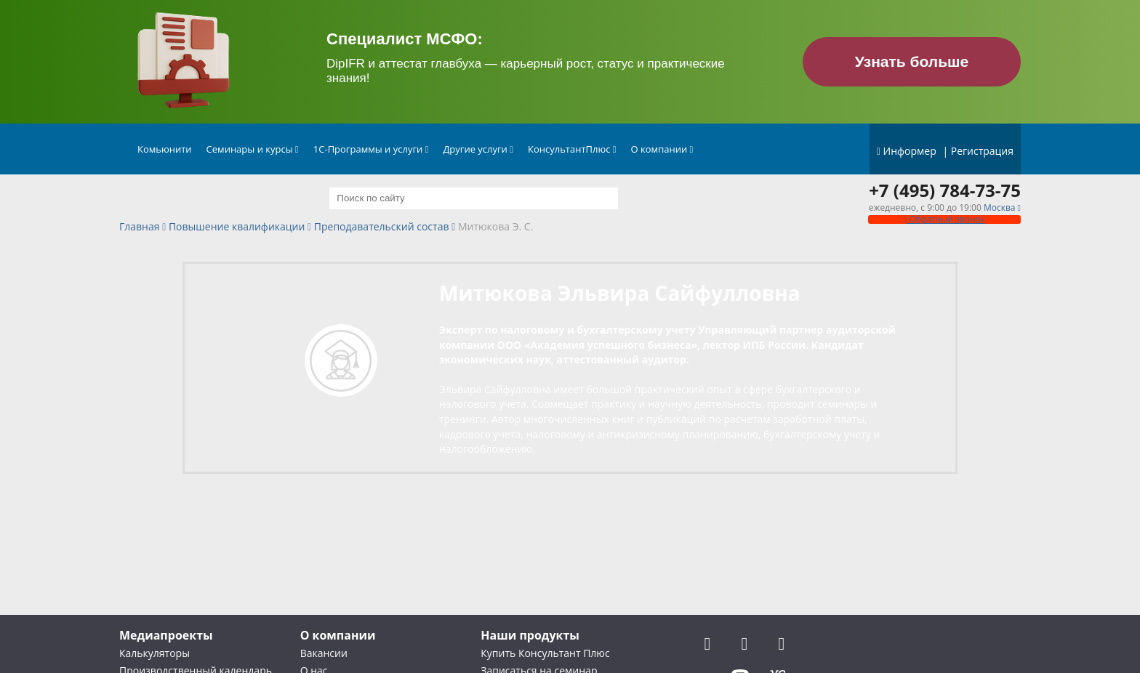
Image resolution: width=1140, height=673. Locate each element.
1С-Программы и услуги (371, 149)
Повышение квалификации (237, 227)
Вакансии (324, 653)
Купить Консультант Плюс (545, 653)
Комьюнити (164, 149)
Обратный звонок (944, 219)
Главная (139, 227)
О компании (662, 149)
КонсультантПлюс (572, 149)
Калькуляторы (154, 653)
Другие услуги (478, 149)
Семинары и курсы (252, 149)
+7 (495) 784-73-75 (945, 190)
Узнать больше (912, 61)
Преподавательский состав (381, 227)
